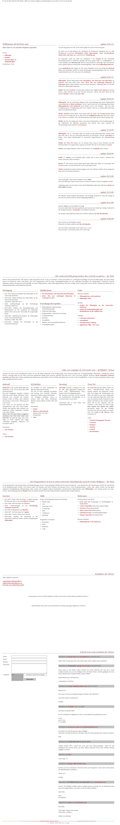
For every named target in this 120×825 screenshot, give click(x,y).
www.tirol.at (82, 125)
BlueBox (25, 510)
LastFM (92, 429)
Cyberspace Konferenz (87, 318)
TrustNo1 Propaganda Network (100, 420)
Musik (60, 90)
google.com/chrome (83, 666)
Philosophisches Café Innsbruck (90, 296)
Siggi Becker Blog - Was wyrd (89, 325)
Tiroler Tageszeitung (90, 53)
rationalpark (84, 320)
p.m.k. (108, 117)
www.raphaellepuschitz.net (105, 64)
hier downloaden (102, 213)
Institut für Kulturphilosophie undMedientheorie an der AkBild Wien (91, 310)
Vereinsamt (76, 210)
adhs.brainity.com (79, 763)
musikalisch (66, 68)
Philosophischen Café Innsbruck (69, 106)
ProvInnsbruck (109, 53)
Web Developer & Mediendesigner (10, 60)
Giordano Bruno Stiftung (88, 322)
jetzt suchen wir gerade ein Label (100, 406)
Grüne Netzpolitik (86, 506)
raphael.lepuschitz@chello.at (12, 581)
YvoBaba (71, 706)
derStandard (79, 53)
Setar (34, 417)
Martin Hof (62, 55)
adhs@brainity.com (80, 686)
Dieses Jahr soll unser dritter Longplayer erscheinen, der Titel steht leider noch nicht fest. (16, 416)
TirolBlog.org (90, 55)
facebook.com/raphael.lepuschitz (13, 585)
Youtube (92, 427)
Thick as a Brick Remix (40, 411)
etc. (75, 55)
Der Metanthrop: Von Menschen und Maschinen (58, 294)
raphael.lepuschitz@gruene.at (12, 583)
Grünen (98, 59)
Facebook (93, 422)
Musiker (7, 57)
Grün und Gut (85, 502)
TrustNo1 (91, 68)
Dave (69, 754)
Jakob (70, 802)
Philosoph (8, 55)
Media (60, 121)
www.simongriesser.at (98, 782)
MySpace (93, 425)
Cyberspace (109, 135)
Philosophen (89, 489)
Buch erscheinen (76, 104)
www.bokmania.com (79, 802)
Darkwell (111, 68)
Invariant (6, 377)
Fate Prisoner (9, 430)
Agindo (26, 512)
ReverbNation (94, 431)
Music (109, 185)
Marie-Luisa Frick (86, 510)
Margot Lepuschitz (86, 515)
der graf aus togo (73, 727)
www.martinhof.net (82, 657)
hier (83, 94)
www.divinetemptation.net (88, 727)
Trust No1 (70, 143)
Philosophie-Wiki (85, 298)
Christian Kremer (85, 512)
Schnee (35, 409)
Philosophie (62, 80)
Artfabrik (96, 148)
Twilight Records (94, 115)
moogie (70, 686)
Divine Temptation (101, 375)
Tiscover (76, 123)
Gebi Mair (69, 55)
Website (66, 94)
